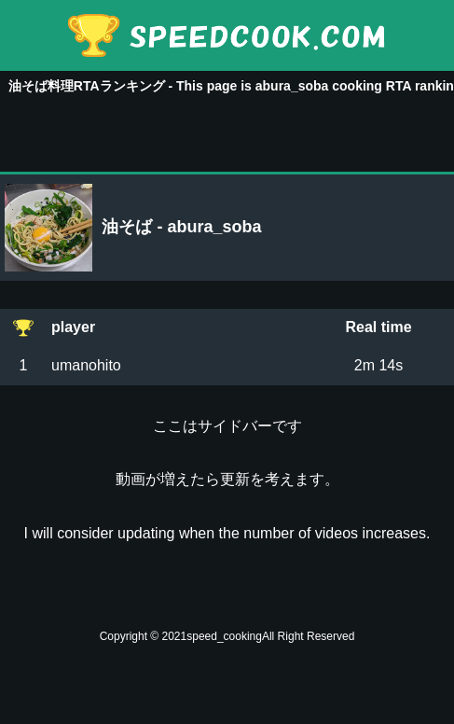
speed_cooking (224, 636)
